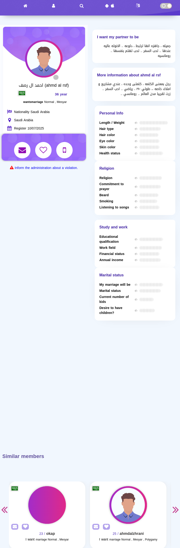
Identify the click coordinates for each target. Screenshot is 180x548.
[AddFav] (24, 527)
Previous (4, 509)
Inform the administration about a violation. (46, 168)
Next (175, 509)
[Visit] (47, 505)
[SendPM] (13, 527)
